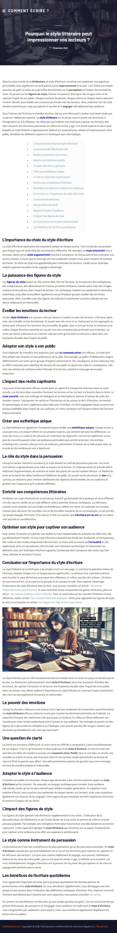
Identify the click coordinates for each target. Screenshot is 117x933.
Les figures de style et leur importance (60, 602)
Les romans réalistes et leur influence (31, 594)
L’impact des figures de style (48, 216)
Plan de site (101, 926)
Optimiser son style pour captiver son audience (58, 188)
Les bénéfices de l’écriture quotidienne (54, 227)
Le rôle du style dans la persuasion (51, 177)
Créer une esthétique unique (48, 171)
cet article (95, 894)
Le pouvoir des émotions (46, 199)
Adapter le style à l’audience (48, 210)
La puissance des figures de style (50, 149)
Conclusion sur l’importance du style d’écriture (58, 193)
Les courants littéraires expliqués (49, 598)
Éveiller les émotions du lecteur (50, 154)
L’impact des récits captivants (49, 166)
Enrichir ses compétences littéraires (52, 182)
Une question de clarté (45, 205)
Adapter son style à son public (49, 160)
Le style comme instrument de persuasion (55, 221)
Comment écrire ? (28, 10)
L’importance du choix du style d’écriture (55, 143)
